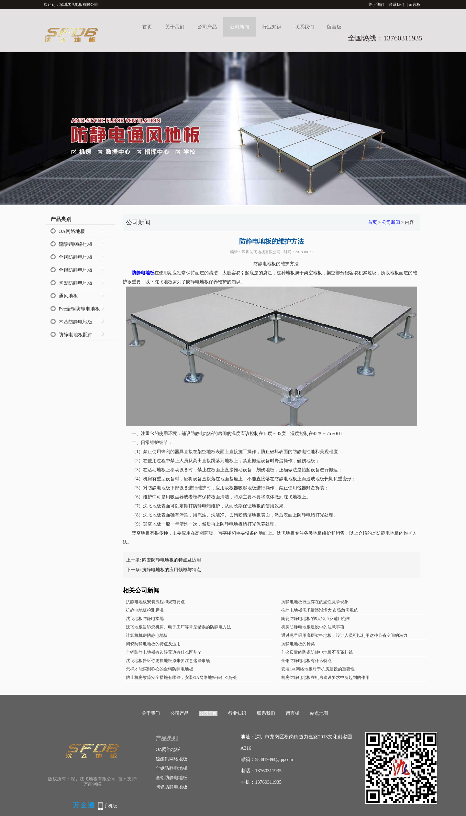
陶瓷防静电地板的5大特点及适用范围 (316, 618)
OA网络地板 (72, 231)
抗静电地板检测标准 (145, 610)
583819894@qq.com (274, 759)
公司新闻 (239, 26)
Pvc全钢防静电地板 (79, 308)
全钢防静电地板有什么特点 (306, 660)
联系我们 (396, 4)
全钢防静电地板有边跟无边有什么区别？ (164, 652)
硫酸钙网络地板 (76, 244)
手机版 (110, 805)
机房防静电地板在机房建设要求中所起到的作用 (325, 677)
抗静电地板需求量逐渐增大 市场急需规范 (319, 610)
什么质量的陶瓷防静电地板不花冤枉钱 (317, 652)
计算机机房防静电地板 (147, 635)
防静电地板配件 (76, 334)
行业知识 (272, 26)
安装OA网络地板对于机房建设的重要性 (318, 669)
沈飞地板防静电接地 (145, 618)
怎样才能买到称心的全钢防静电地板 (159, 669)
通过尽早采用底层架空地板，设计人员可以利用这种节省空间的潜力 (344, 635)
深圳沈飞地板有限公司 (261, 252)
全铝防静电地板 (76, 270)
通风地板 (68, 296)
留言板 (414, 4)
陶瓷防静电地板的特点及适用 (171, 560)
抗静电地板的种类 (298, 643)
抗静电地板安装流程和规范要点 (155, 601)
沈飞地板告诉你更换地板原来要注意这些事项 (168, 660)
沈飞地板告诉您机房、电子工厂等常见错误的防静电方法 (178, 627)
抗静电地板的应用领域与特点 (171, 569)
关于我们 (376, 4)
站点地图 (319, 713)
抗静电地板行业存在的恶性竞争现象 (315, 601)
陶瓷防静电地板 (76, 283)
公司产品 (207, 26)
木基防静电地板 (76, 321)
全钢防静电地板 (76, 257)
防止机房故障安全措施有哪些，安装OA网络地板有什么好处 (181, 677)
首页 (147, 26)
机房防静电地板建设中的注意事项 (312, 627)
